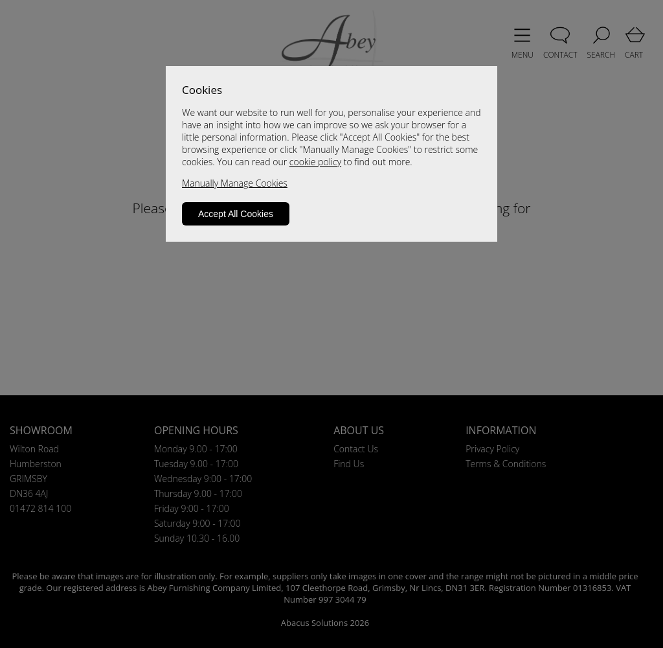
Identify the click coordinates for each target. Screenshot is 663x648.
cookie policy (315, 162)
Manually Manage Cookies (234, 183)
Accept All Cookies (235, 214)
